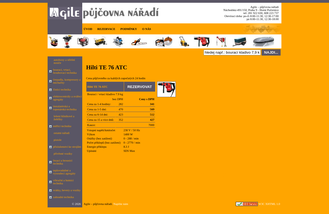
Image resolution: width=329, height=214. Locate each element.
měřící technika (62, 126)
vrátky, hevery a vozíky (67, 190)
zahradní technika (63, 197)
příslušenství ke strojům (67, 146)
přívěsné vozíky (63, 153)
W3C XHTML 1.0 (269, 203)
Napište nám (120, 203)
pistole (57, 139)
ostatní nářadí (62, 133)
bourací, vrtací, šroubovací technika (65, 71)
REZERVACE (106, 29)
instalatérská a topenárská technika (64, 108)
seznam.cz (102, 208)
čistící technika (62, 89)
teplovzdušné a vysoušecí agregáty (64, 172)
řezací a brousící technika (62, 162)
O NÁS (146, 29)
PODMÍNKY (128, 29)
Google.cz (88, 208)
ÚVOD (88, 29)
